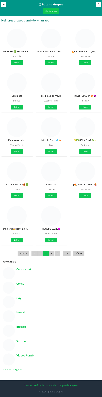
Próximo (78, 253)
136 (66, 253)
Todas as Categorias (12, 369)
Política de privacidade (45, 385)
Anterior (23, 253)
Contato (28, 385)
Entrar (17, 62)
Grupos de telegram (68, 385)
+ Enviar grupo (51, 11)
